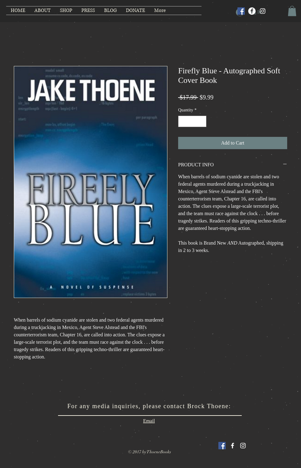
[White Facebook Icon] (232, 445)
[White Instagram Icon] (243, 445)
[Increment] (201, 121)
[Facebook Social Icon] (241, 11)
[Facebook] (252, 11)
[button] (292, 11)
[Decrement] (183, 121)
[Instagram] (262, 11)
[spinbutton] (192, 121)
